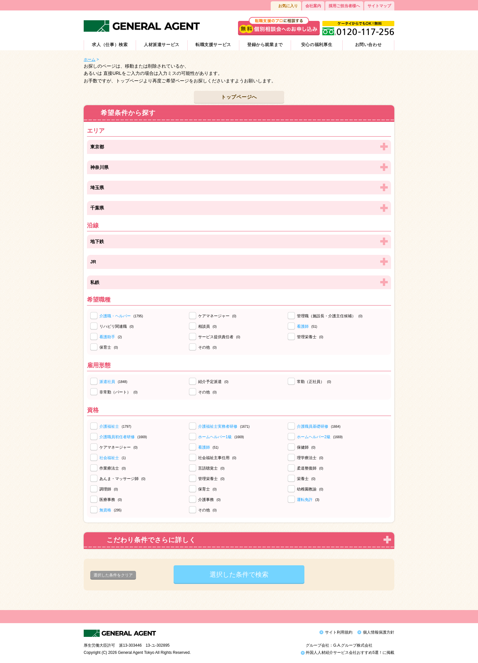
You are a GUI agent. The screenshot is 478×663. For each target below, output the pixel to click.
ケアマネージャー (217, 316)
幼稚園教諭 (310, 489)
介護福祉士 (109, 426)
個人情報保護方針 (378, 632)
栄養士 (306, 478)
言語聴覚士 (211, 468)
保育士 (108, 347)
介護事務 (209, 499)
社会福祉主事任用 (217, 458)
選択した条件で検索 (239, 574)
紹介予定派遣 (213, 381)
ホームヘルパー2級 (314, 437)
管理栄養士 (310, 337)
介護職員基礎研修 (312, 426)
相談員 (207, 326)
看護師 (303, 326)
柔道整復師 (310, 468)
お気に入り (288, 6)
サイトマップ (379, 6)
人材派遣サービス (161, 44)
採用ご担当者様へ (344, 6)
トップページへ (239, 97)
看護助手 (107, 337)
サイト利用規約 (338, 632)
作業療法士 (112, 468)
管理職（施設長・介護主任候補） (330, 316)
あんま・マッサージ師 (122, 478)
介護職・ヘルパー (115, 316)
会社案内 (313, 6)
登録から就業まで (265, 44)
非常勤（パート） (118, 392)
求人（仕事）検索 (110, 44)
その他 (207, 347)
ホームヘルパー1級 (215, 437)
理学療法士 (310, 458)
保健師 (306, 447)
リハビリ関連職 (116, 326)
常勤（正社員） (314, 381)
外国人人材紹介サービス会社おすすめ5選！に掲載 (347, 652)
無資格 (105, 510)
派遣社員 (107, 381)
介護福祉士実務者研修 (217, 426)
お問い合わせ (368, 44)
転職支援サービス (213, 44)
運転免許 (305, 499)
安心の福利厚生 (317, 44)
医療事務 (110, 499)
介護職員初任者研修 (117, 437)
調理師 (108, 489)
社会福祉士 (109, 458)
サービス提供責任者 (219, 337)
